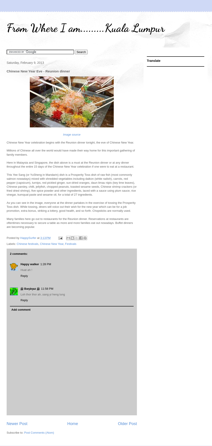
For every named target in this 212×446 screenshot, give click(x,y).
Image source (72, 134)
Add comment (21, 309)
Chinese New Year (51, 244)
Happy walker (30, 264)
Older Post (127, 423)
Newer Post (17, 423)
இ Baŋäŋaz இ (30, 288)
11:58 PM (47, 288)
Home (72, 423)
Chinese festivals (27, 244)
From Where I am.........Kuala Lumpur (86, 28)
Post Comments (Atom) (39, 432)
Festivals (70, 244)
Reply (24, 276)
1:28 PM (45, 264)
